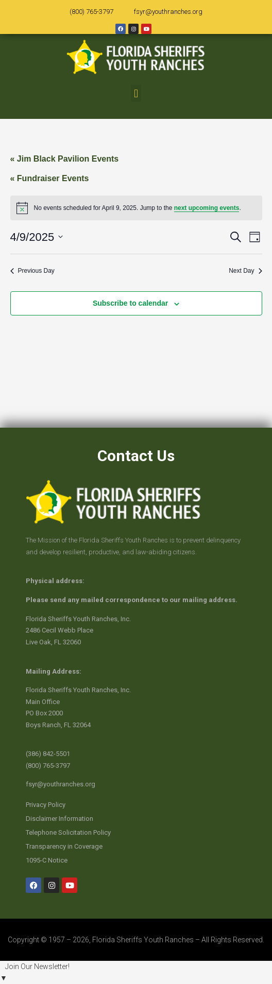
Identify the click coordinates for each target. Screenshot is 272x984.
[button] (136, 93)
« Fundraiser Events (49, 178)
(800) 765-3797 (91, 11)
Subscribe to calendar (130, 303)
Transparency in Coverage (64, 846)
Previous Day (32, 270)
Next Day (245, 270)
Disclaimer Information (59, 818)
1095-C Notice (46, 860)
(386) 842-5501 (48, 754)
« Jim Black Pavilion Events (64, 158)
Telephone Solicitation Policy (68, 832)
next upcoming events (207, 208)
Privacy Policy (45, 805)
